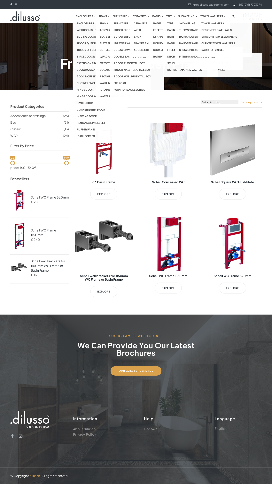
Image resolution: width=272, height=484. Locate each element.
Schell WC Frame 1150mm (43, 232)
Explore (104, 194)
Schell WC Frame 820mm (50, 197)
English (221, 428)
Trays (103, 16)
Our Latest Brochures (136, 370)
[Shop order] (219, 102)
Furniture (120, 16)
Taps (169, 16)
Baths (156, 16)
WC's (14, 136)
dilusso (34, 476)
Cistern (15, 129)
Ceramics (139, 16)
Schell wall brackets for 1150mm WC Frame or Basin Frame (48, 265)
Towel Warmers (211, 16)
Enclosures (84, 16)
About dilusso (84, 429)
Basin (14, 122)
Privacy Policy (84, 434)
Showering (186, 16)
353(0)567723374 (247, 4)
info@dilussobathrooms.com (208, 4)
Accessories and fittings (134, 48)
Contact (151, 429)
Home (88, 48)
